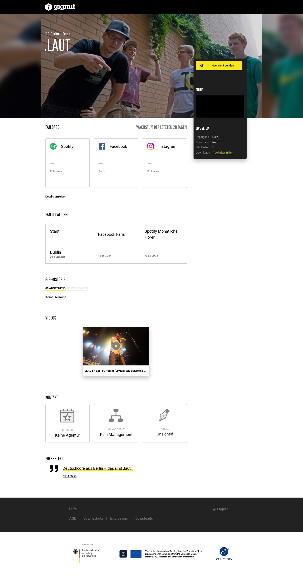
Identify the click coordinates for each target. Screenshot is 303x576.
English (222, 509)
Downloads (144, 518)
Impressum (119, 518)
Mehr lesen (70, 475)
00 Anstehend (55, 288)
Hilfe (73, 509)
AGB (72, 518)
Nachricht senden (223, 65)
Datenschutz (93, 518)
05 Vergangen (77, 288)
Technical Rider (223, 152)
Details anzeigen (55, 196)
